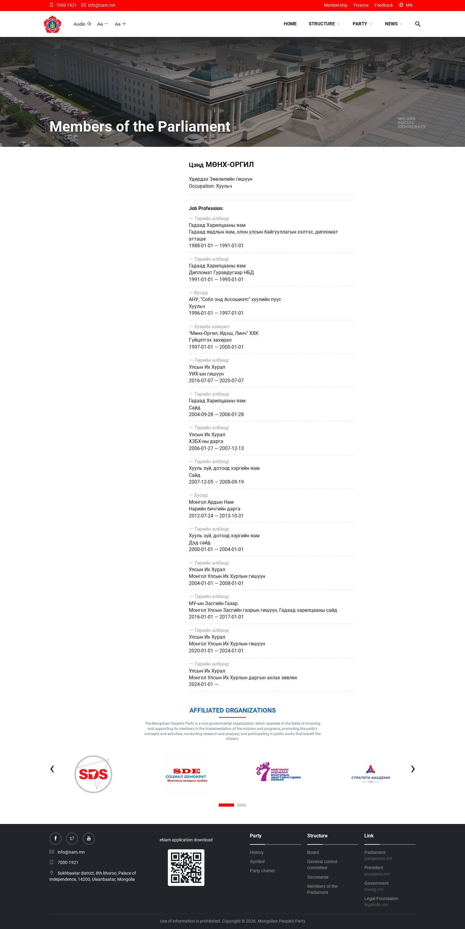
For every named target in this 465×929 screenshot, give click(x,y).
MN (406, 5)
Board (313, 852)
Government (390, 886)
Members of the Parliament (322, 889)
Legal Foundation (390, 902)
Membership (336, 5)
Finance (361, 5)
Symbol (257, 861)
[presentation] (52, 768)
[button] (226, 805)
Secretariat (318, 877)
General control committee (322, 864)
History (257, 852)
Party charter (262, 870)
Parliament (390, 856)
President (390, 871)
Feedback (384, 5)
